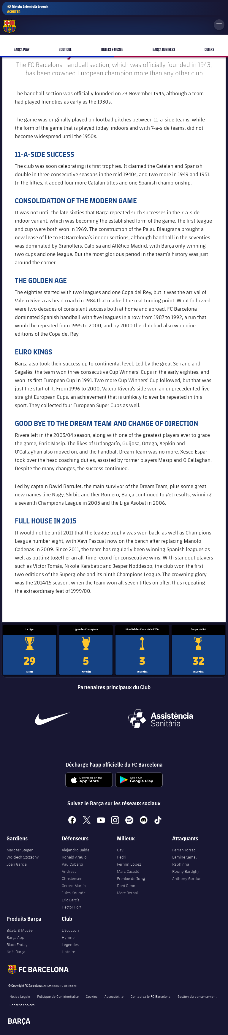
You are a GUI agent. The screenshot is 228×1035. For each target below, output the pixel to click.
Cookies (91, 996)
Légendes (70, 944)
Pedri (121, 857)
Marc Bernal (127, 892)
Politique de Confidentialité (58, 996)
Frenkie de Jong (131, 878)
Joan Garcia (17, 864)
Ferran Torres (183, 850)
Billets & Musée (20, 930)
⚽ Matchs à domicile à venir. (27, 9)
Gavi (120, 850)
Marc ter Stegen (20, 850)
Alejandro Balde (75, 850)
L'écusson (70, 930)
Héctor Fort (71, 907)
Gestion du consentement (197, 996)
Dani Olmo (126, 885)
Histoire (68, 951)
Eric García (71, 900)
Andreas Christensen (72, 875)
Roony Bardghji (185, 871)
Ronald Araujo (74, 857)
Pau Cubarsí (72, 864)
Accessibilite (114, 996)
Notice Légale (20, 996)
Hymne (68, 937)
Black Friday (17, 944)
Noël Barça (16, 951)
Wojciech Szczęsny (23, 857)
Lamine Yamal (184, 857)
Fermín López (129, 864)
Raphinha (180, 864)
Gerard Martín (74, 885)
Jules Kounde (74, 892)
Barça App (15, 937)
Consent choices (22, 1005)
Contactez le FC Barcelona (150, 996)
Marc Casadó (128, 871)
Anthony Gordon (187, 878)
